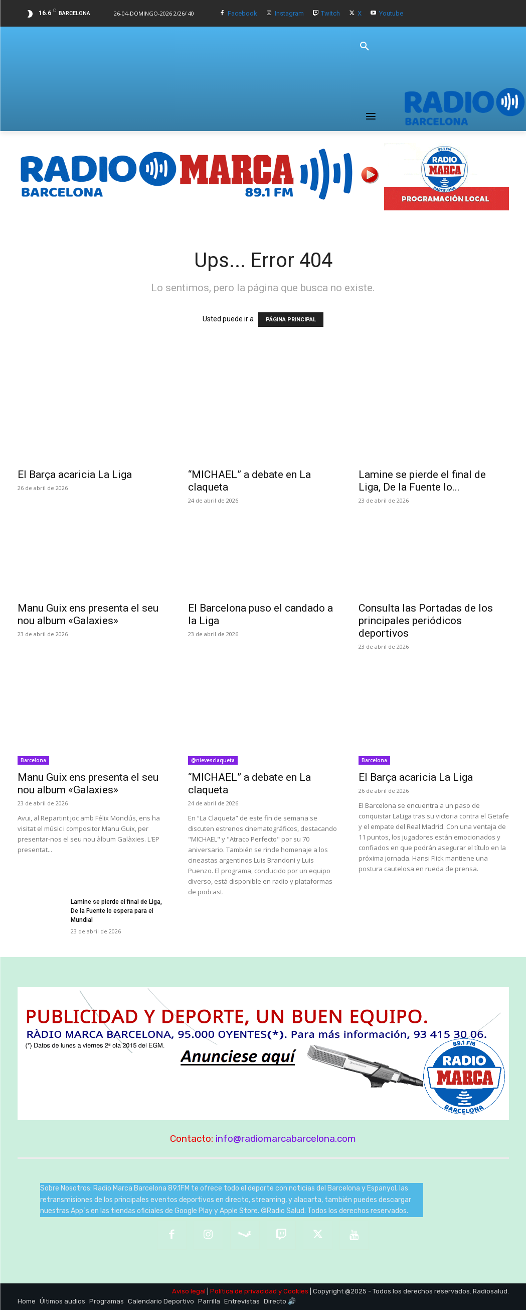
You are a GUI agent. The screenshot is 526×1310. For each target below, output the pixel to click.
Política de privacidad (243, 1291)
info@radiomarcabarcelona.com (286, 1138)
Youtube (391, 13)
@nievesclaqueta (213, 760)
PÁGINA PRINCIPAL (291, 319)
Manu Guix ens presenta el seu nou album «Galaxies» (88, 614)
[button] (364, 47)
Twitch (330, 13)
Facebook (242, 13)
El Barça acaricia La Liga (75, 474)
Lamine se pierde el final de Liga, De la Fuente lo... (422, 480)
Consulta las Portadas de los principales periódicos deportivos (426, 620)
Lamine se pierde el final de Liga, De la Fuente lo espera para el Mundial (116, 910)
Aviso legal (189, 1291)
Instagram (289, 13)
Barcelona (33, 760)
